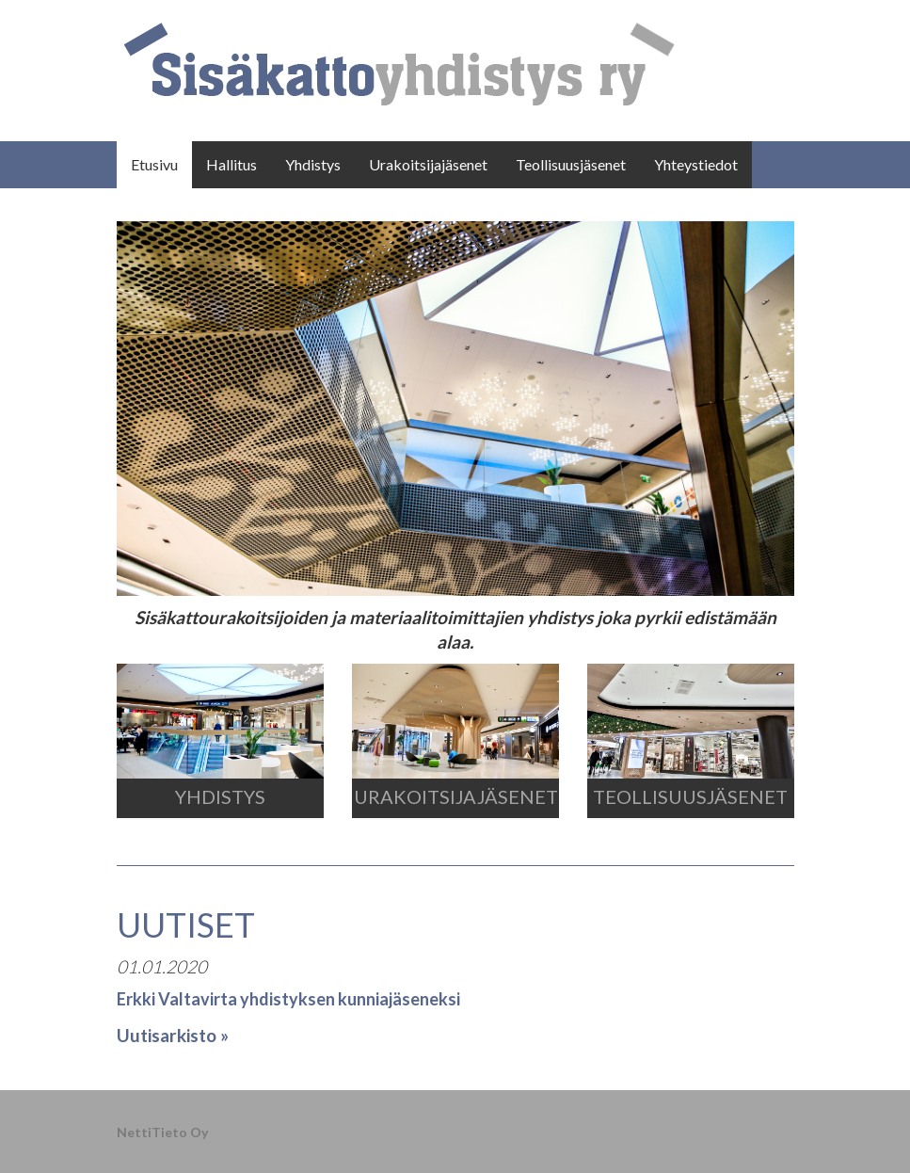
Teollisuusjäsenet (571, 164)
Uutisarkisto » (173, 1035)
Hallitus (231, 164)
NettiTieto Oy (162, 1132)
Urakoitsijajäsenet (428, 164)
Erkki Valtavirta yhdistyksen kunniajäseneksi (288, 998)
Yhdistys (313, 164)
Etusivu (154, 164)
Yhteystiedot (696, 164)
